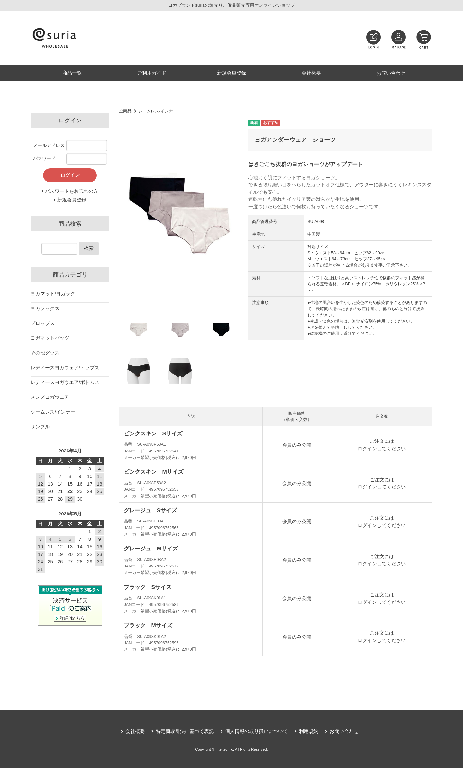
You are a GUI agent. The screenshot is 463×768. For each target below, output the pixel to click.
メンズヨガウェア (50, 397)
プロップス (43, 323)
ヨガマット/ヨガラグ (53, 293)
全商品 (125, 111)
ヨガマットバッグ (50, 338)
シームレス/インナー (157, 111)
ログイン (367, 448)
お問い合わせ (391, 73)
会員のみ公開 (296, 445)
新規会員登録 (231, 73)
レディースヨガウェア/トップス (65, 367)
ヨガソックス (45, 308)
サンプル (40, 426)
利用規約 (308, 731)
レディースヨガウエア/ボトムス (65, 382)
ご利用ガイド (151, 73)
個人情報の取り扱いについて (256, 731)
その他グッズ (45, 352)
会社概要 (311, 73)
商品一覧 (72, 73)
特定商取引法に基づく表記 (185, 731)
